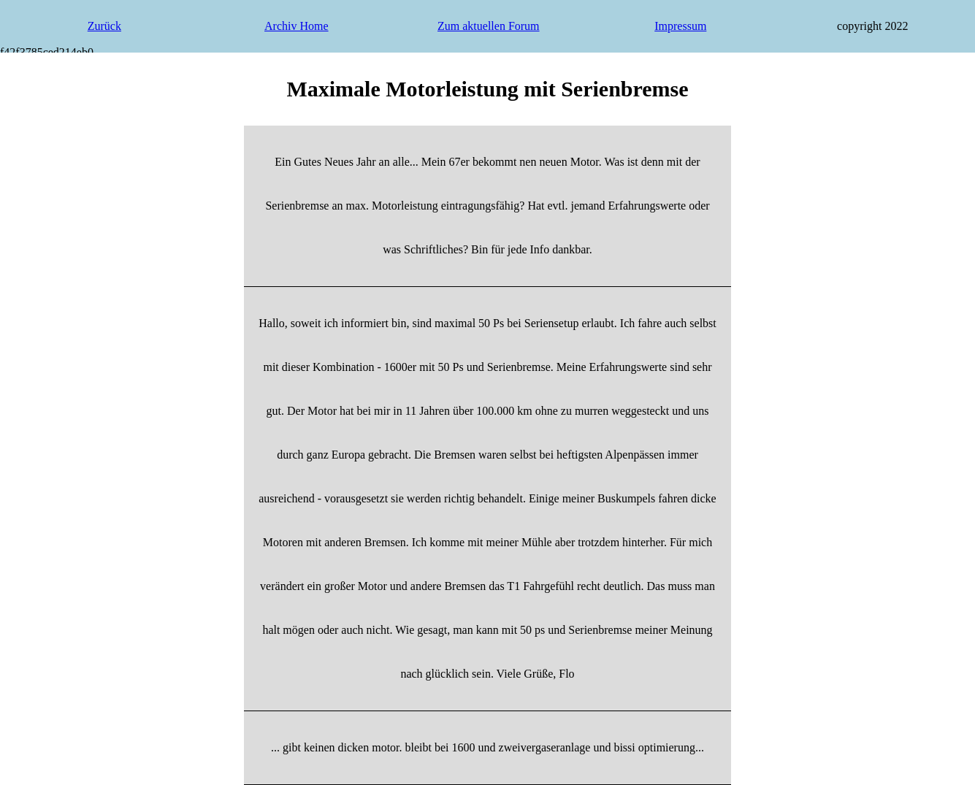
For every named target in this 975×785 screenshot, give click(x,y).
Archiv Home (296, 26)
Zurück (104, 26)
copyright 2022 (872, 26)
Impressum (680, 26)
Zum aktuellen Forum (488, 26)
